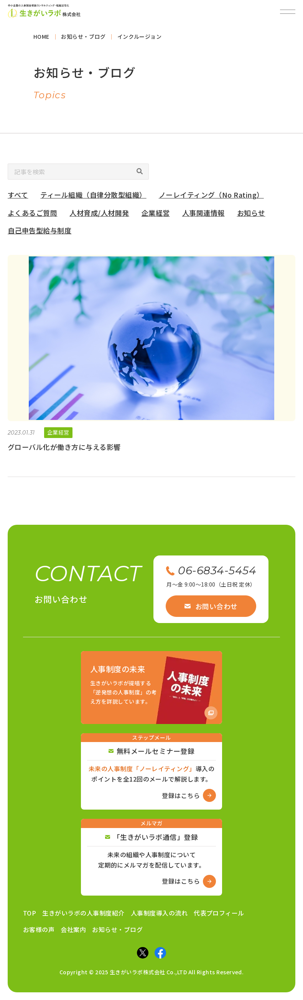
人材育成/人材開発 (99, 215)
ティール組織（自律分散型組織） (93, 197)
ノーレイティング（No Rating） (211, 197)
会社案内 (73, 929)
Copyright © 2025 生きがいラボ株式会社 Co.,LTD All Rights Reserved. (151, 972)
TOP (29, 912)
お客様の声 (38, 929)
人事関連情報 (203, 215)
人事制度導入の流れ (159, 912)
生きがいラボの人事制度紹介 (83, 912)
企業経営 (156, 215)
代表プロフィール (219, 912)
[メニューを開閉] (287, 11)
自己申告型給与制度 (39, 233)
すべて (18, 197)
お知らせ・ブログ (117, 929)
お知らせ (251, 215)
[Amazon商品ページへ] (151, 687)
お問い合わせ (211, 606)
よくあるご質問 (32, 215)
